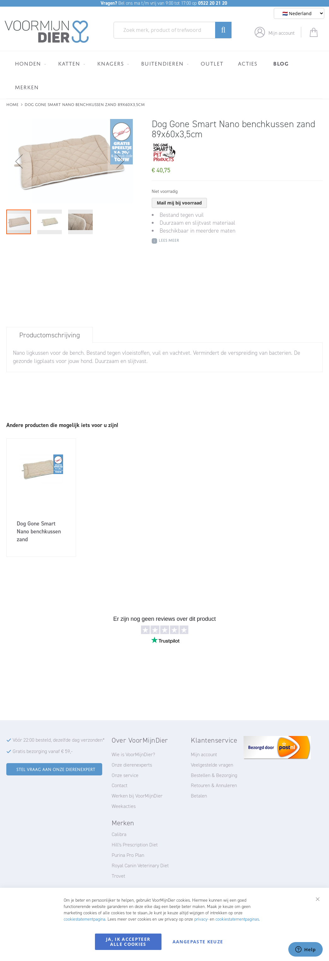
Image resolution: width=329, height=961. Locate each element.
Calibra (119, 834)
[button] (19, 161)
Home (12, 104)
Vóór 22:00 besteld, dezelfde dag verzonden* (59, 740)
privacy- (201, 919)
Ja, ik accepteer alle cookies (128, 941)
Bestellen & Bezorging (214, 775)
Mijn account (281, 33)
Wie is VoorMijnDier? (133, 754)
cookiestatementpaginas (237, 919)
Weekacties (124, 806)
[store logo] (47, 32)
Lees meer (169, 240)
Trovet (118, 876)
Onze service (125, 775)
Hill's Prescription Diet (135, 844)
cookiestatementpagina (84, 919)
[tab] (49, 335)
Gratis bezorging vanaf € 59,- (43, 751)
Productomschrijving (49, 335)
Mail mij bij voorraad (179, 203)
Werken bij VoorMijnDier (137, 795)
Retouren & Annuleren (214, 785)
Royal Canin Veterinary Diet (140, 865)
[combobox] (173, 30)
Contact (119, 785)
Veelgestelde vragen (212, 765)
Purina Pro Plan (128, 855)
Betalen (199, 795)
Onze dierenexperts (132, 765)
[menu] (164, 74)
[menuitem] (29, 63)
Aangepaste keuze (198, 942)
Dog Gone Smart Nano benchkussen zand (39, 531)
